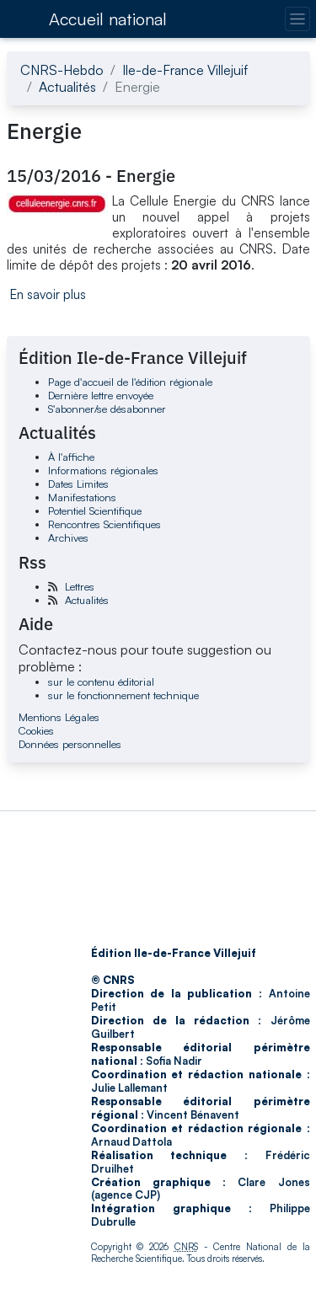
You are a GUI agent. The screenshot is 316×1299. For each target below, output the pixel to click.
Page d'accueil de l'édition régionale (130, 381)
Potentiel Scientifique (95, 510)
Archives (68, 537)
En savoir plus (48, 294)
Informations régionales (103, 470)
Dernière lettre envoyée (100, 395)
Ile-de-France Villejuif (185, 69)
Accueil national (108, 18)
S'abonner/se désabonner (107, 408)
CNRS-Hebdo (62, 69)
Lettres (79, 586)
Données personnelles (70, 744)
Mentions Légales (59, 717)
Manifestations (82, 497)
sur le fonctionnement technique (123, 695)
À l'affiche (71, 456)
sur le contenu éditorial (101, 681)
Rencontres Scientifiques (104, 524)
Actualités (67, 86)
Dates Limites (78, 483)
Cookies (36, 730)
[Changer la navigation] (297, 19)
